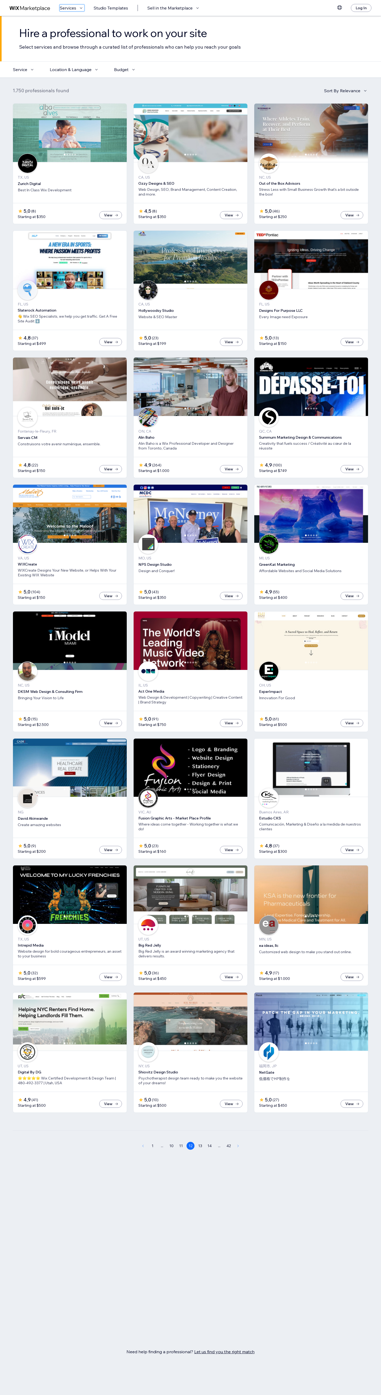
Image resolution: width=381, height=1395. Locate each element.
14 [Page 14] (209, 1163)
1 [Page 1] (152, 1163)
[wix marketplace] (30, 8)
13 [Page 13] (200, 1163)
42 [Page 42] (228, 1163)
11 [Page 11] (181, 1163)
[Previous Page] (143, 1163)
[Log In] (361, 8)
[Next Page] (238, 1163)
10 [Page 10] (171, 1163)
